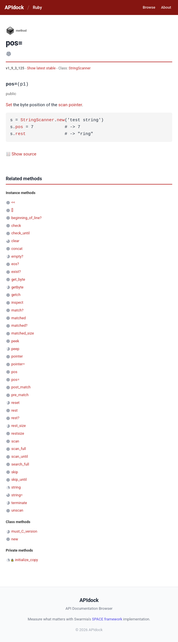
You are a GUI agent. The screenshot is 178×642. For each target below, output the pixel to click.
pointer (75, 104)
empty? (17, 256)
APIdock (14, 7)
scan (63, 104)
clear (15, 241)
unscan (17, 510)
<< (13, 202)
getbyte (17, 287)
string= (17, 495)
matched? (19, 325)
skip (14, 472)
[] (12, 210)
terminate (19, 503)
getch (15, 294)
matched (18, 318)
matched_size (22, 333)
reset (15, 402)
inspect (17, 302)
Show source (24, 154)
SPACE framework (107, 619)
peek (15, 341)
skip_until (19, 479)
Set (9, 104)
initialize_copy (26, 560)
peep (15, 349)
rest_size (18, 425)
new (61, 120)
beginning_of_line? (26, 218)
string (15, 487)
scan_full (18, 449)
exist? (16, 271)
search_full (20, 464)
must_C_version (24, 531)
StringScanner (80, 68)
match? (17, 310)
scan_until (19, 456)
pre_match (20, 395)
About (166, 7)
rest (20, 134)
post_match (21, 387)
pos (19, 127)
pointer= (18, 364)
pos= (15, 379)
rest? (15, 418)
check (16, 225)
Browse (149, 7)
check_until (20, 233)
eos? (15, 264)
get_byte (18, 279)
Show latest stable (42, 68)
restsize (17, 433)
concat (17, 248)
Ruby (37, 7)
